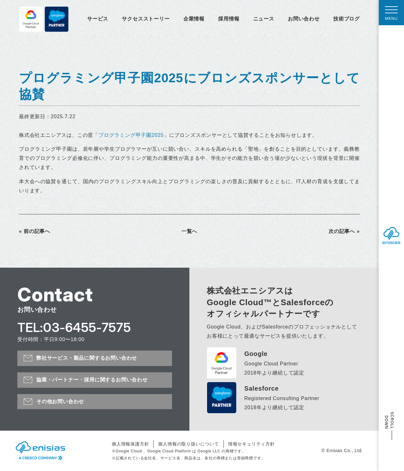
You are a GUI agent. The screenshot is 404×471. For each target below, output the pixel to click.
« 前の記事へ (34, 231)
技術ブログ (346, 18)
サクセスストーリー (145, 18)
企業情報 (194, 18)
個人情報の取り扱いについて (188, 443)
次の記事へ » (344, 231)
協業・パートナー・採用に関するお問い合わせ (92, 379)
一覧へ (189, 231)
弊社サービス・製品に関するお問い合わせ (86, 358)
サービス (97, 18)
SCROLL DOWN (389, 420)
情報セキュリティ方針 (251, 443)
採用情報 (228, 18)
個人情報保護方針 (130, 443)
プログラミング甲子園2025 (131, 135)
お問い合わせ (304, 18)
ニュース (263, 18)
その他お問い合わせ (60, 401)
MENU (391, 15)
